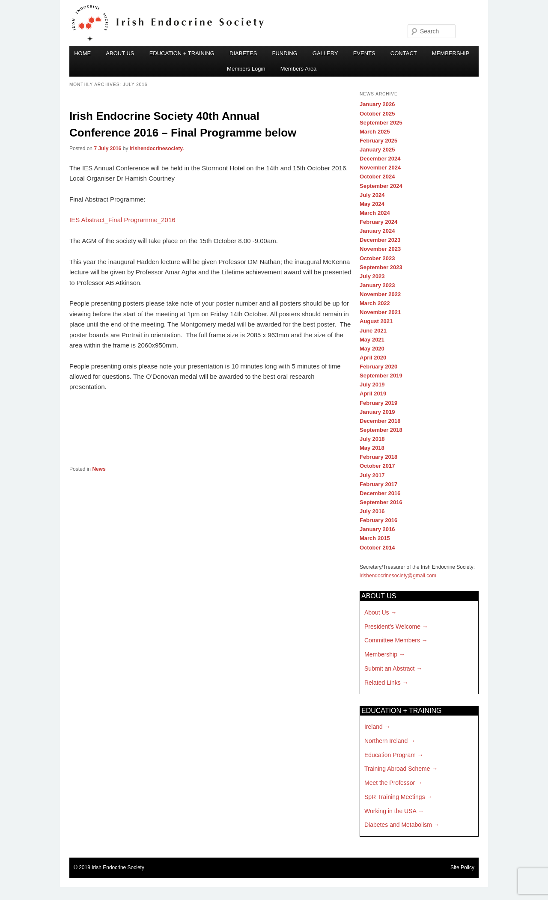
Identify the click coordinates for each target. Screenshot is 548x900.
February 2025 (378, 140)
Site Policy (462, 867)
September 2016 (381, 502)
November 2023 (380, 249)
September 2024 (381, 186)
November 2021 (380, 312)
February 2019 (378, 403)
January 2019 (377, 412)
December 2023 (380, 240)
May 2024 (372, 204)
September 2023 (381, 267)
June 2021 (373, 330)
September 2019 (381, 375)
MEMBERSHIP (450, 53)
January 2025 (377, 149)
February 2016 (378, 520)
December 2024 (380, 158)
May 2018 (372, 448)
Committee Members (392, 640)
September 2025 (381, 122)
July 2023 (372, 276)
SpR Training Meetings (394, 796)
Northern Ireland (386, 740)
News (98, 469)
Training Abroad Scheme (397, 768)
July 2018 (372, 439)
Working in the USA (390, 811)
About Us (376, 612)
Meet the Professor (389, 782)
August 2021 (376, 321)
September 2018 (381, 430)
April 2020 (373, 357)
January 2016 (377, 529)
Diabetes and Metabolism (398, 824)
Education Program (390, 754)
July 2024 (372, 195)
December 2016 (380, 493)
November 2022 (380, 294)
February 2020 (378, 366)
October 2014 (377, 547)
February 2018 (378, 457)
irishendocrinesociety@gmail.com (398, 576)
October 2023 (377, 258)
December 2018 (380, 421)
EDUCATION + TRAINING (181, 53)
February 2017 (378, 484)
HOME (82, 53)
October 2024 (377, 176)
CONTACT (403, 53)
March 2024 (375, 213)
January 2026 (377, 104)
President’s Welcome (392, 626)
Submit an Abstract (389, 668)
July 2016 (372, 511)
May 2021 (372, 339)
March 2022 (375, 303)
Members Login (246, 68)
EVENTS (364, 53)
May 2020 (372, 348)
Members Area (298, 68)
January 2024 (377, 231)
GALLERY (325, 53)
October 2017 (377, 466)
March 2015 (375, 538)
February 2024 (378, 222)
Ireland (373, 726)
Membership (380, 654)
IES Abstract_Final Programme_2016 (122, 219)
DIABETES (243, 53)
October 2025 (377, 113)
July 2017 (372, 475)
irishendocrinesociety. (157, 148)
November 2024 (380, 167)
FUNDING (284, 53)
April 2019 (373, 393)
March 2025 (375, 131)
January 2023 (377, 285)
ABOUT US (120, 53)
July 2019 (372, 384)
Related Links (382, 682)
